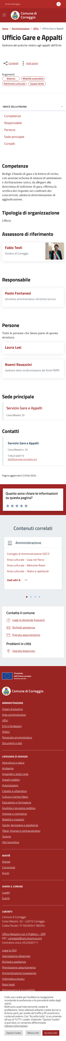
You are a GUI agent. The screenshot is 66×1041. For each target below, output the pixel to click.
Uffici (5, 720)
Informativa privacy (13, 979)
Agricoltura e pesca (13, 762)
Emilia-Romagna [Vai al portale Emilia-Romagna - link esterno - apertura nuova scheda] (12, 4)
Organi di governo (12, 709)
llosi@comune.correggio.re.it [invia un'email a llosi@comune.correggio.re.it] (22, 459)
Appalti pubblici (11, 780)
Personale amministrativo (17, 737)
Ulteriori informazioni (16, 1026)
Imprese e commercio (14, 814)
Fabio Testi (13, 247)
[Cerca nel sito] (56, 15)
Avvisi (5, 873)
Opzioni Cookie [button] (14, 1033)
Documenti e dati (12, 743)
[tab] (26, 597)
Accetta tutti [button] (51, 1033)
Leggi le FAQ (9, 950)
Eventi (6, 898)
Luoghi (6, 892)
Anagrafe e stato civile (15, 774)
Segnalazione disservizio (16, 956)
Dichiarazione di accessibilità (18, 990)
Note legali (8, 984)
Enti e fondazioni (12, 726)
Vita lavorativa (10, 842)
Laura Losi (13, 347)
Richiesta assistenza (14, 962)
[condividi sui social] (10, 63)
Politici (6, 732)
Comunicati (8, 867)
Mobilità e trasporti (13, 819)
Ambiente (8, 768)
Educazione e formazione (16, 802)
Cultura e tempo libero (15, 797)
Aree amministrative (14, 715)
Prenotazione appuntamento (19, 967)
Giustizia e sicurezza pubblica (18, 808)
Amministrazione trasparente (19, 973)
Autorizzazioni (10, 785)
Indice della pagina (33, 106)
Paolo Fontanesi (18, 293)
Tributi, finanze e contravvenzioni (21, 831)
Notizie (6, 861)
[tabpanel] (33, 565)
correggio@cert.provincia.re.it (25, 938)
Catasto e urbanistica (14, 791)
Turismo (6, 836)
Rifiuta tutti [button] (33, 1033)
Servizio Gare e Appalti (24, 408)
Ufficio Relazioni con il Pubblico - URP (24, 934)
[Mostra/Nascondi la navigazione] (4, 15)
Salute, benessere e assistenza (20, 825)
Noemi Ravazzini (18, 364)
